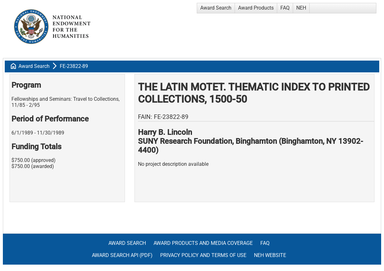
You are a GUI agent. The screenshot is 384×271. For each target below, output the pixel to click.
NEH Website (270, 255)
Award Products (256, 8)
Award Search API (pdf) (122, 255)
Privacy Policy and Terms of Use (203, 255)
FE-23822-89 (74, 66)
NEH (301, 8)
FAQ (285, 8)
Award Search (215, 8)
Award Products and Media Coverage (203, 243)
